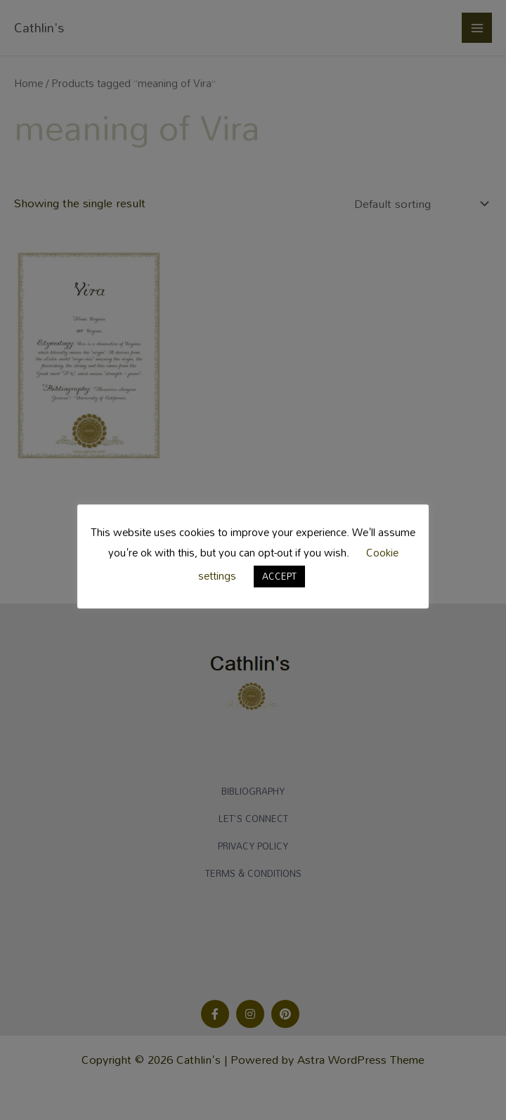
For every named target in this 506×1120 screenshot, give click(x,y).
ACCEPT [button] (279, 576)
